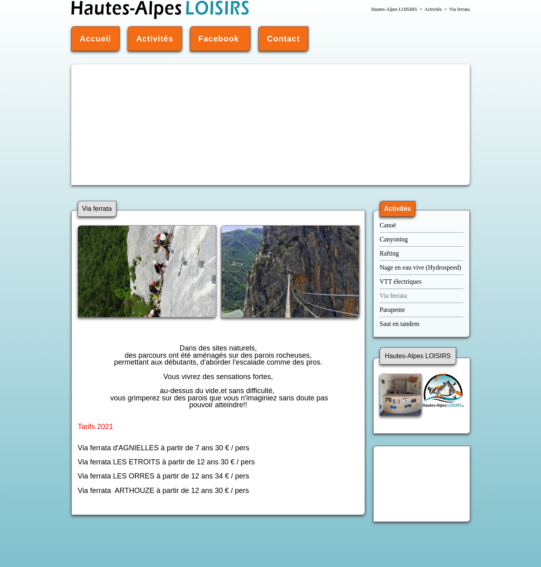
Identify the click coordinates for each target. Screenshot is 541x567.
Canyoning (394, 239)
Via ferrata (393, 295)
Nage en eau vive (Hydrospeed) (420, 267)
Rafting (389, 253)
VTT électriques (401, 281)
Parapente (392, 309)
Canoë (389, 225)
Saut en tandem (399, 323)
